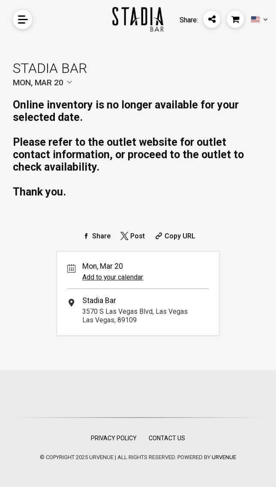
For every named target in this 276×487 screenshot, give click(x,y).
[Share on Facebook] (96, 236)
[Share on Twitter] (132, 236)
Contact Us (167, 438)
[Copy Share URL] (174, 236)
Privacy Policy (114, 438)
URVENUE (224, 457)
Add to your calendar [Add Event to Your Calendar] (112, 277)
